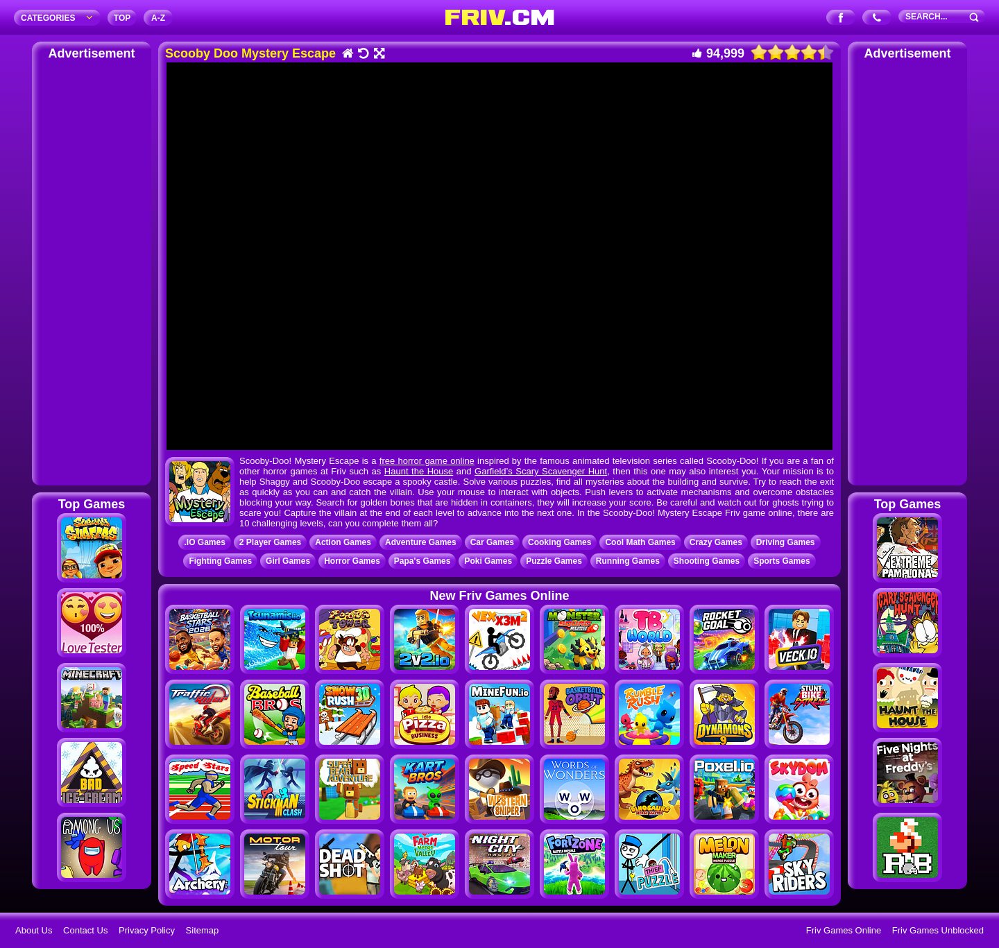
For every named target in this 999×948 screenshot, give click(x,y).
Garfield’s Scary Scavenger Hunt (541, 471)
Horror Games (352, 561)
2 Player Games (270, 542)
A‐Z (158, 18)
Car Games (492, 542)
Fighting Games (220, 561)
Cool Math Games (640, 542)
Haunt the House (418, 471)
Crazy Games (716, 542)
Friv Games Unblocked (938, 930)
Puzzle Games (554, 561)
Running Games (628, 561)
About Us (33, 930)
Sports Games (781, 561)
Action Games (343, 542)
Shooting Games (707, 561)
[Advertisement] (91, 270)
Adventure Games (420, 542)
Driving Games (785, 542)
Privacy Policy (147, 930)
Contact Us (85, 930)
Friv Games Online (843, 930)
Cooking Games (559, 542)
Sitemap (202, 930)
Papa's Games (422, 561)
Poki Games (488, 561)
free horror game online (427, 461)
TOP (122, 18)
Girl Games (288, 561)
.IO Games (204, 542)
